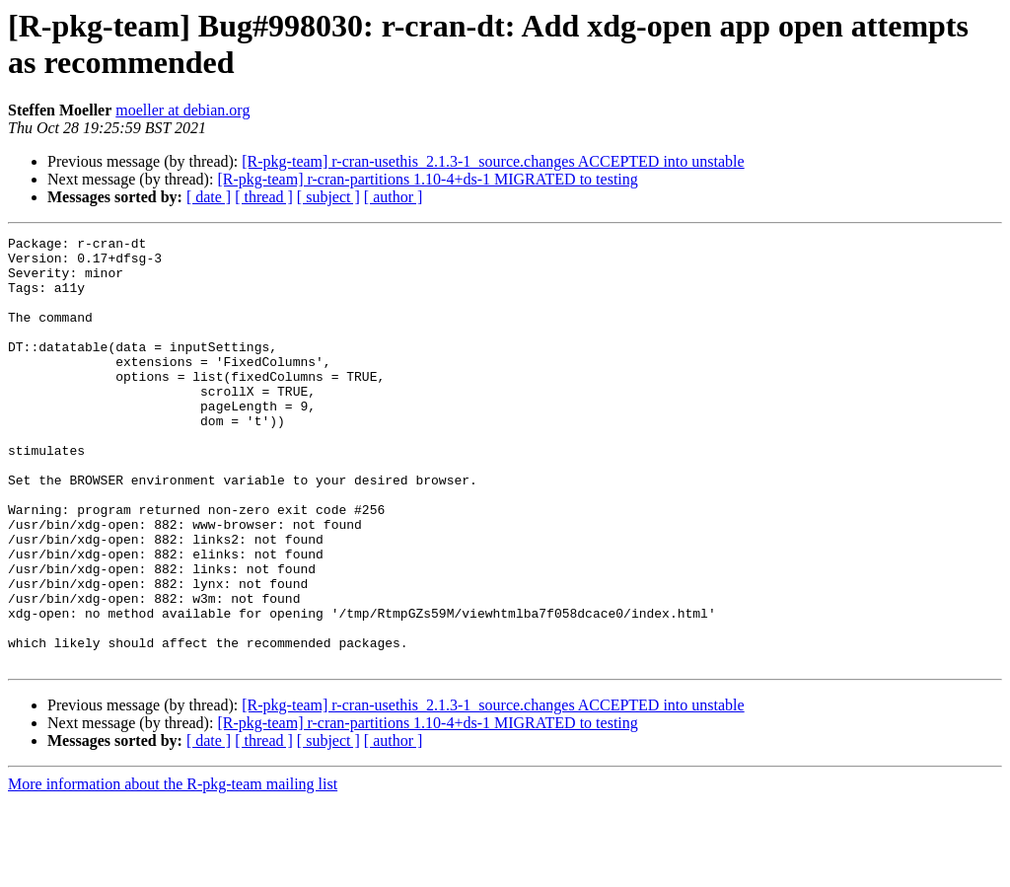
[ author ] (393, 196)
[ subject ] (328, 196)
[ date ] (208, 196)
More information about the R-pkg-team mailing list (172, 869)
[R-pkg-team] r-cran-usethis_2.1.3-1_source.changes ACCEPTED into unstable (493, 161)
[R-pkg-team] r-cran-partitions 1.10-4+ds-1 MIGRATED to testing (427, 179)
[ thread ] (264, 196)
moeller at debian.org (182, 110)
